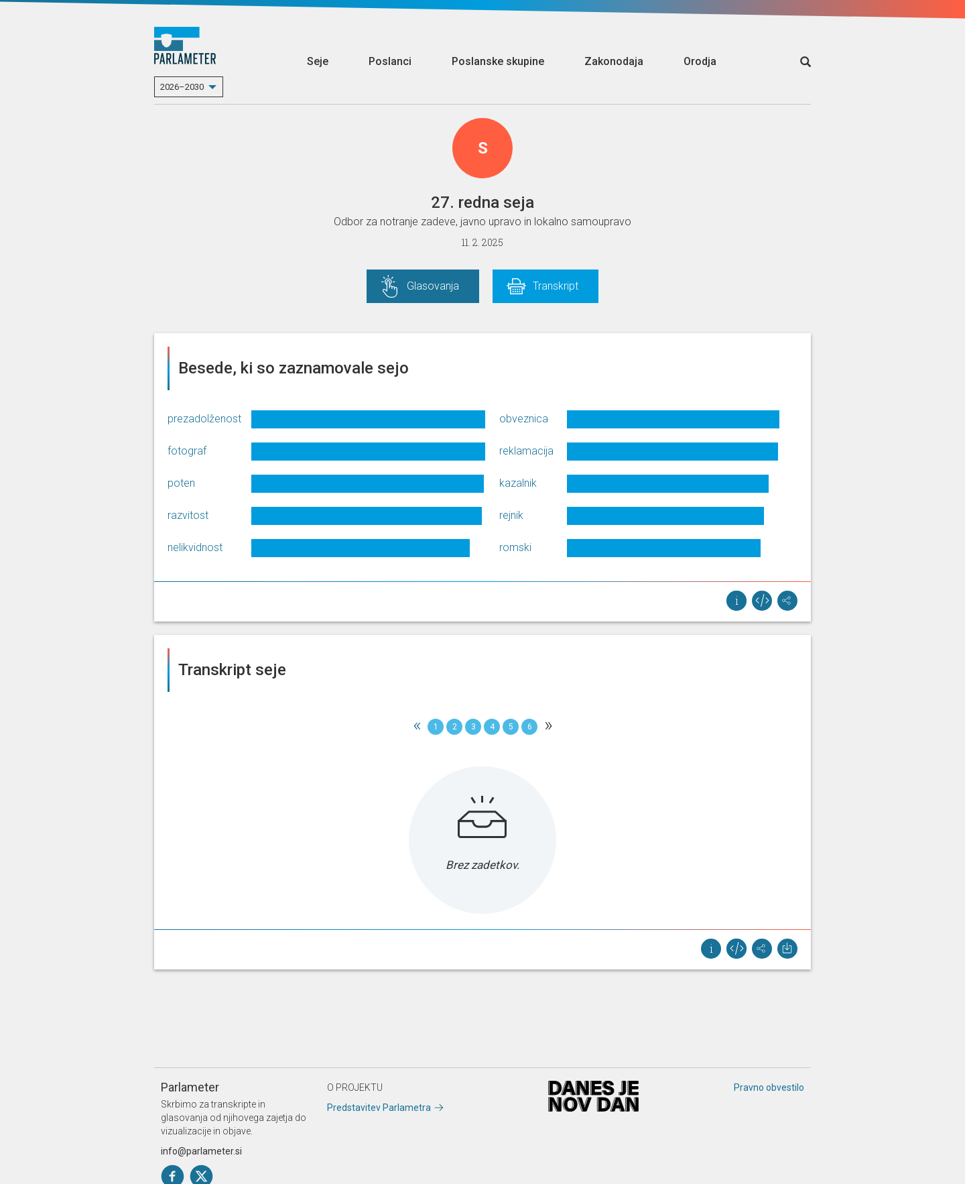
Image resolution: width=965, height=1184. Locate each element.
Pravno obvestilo (769, 1087)
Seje (317, 61)
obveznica (523, 418)
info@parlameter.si (201, 1151)
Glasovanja (433, 286)
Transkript (555, 286)
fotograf (187, 451)
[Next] (548, 727)
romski (515, 547)
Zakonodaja (613, 61)
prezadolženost (204, 418)
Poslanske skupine (498, 61)
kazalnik (518, 483)
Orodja (700, 61)
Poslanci (390, 61)
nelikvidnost (195, 547)
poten (181, 483)
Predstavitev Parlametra (379, 1107)
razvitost (188, 515)
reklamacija (526, 451)
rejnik (511, 515)
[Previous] (417, 727)
